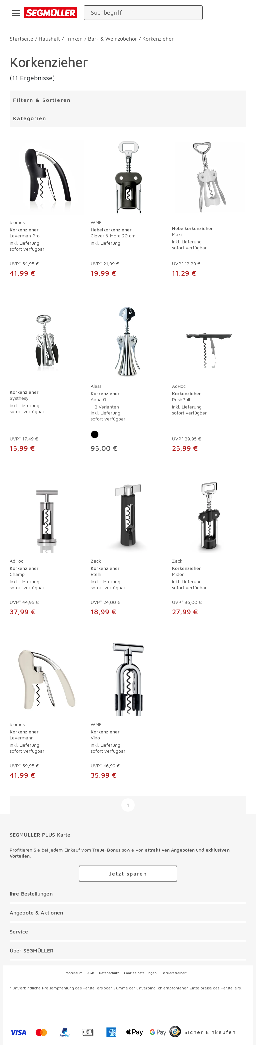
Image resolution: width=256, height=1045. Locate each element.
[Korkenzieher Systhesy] (47, 341)
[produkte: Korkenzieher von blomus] (47, 212)
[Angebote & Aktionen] (128, 912)
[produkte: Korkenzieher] (47, 381)
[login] (228, 12)
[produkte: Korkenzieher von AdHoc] (209, 381)
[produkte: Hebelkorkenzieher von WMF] (128, 212)
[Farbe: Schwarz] (95, 434)
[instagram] (66, 1008)
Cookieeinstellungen (140, 973)
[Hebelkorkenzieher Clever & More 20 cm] (128, 177)
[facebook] (21, 1008)
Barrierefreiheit (174, 973)
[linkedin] (112, 1008)
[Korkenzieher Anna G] (128, 341)
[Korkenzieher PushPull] (209, 341)
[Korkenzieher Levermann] (47, 680)
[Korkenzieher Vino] (128, 680)
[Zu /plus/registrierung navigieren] (128, 874)
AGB (90, 973)
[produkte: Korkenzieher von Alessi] (128, 381)
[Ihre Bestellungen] (128, 894)
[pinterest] (44, 1008)
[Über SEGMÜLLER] (128, 950)
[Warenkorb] (240, 13)
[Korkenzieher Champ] (47, 516)
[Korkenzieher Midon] (209, 516)
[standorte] (215, 12)
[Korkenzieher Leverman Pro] (47, 177)
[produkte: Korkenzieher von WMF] (128, 714)
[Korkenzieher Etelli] (128, 516)
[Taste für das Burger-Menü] (14, 13)
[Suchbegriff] (137, 12)
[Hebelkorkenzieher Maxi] (209, 177)
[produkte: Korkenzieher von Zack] (128, 550)
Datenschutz (109, 973)
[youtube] (89, 1008)
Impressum (73, 973)
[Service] (128, 931)
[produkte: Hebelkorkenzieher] (209, 212)
